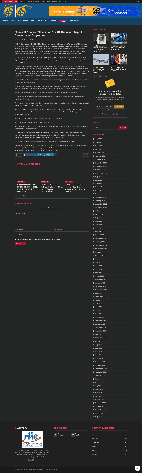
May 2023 (98, 269)
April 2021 (98, 355)
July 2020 (98, 386)
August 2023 (99, 259)
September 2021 (101, 338)
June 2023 (99, 266)
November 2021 (100, 331)
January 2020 (100, 406)
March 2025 (99, 194)
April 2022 (98, 314)
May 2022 (98, 310)
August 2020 (99, 382)
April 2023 (98, 273)
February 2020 (100, 403)
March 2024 (99, 235)
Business (43, 21)
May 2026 (98, 146)
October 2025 (100, 170)
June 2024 (99, 225)
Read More (32, 460)
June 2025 (99, 183)
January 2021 (100, 365)
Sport (54, 21)
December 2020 (101, 369)
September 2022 (101, 297)
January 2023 (100, 283)
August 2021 (99, 341)
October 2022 (100, 293)
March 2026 (99, 153)
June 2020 (99, 389)
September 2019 (101, 413)
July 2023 (98, 262)
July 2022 (98, 303)
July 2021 (98, 345)
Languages (74, 21)
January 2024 (100, 242)
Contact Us (30, 1)
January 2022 (100, 324)
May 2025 (98, 187)
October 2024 (100, 211)
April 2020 (99, 396)
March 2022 (99, 317)
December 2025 (101, 163)
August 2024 (99, 218)
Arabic (60, 1)
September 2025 (101, 173)
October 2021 (100, 334)
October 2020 (100, 376)
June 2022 (99, 307)
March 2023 (99, 276)
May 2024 (98, 228)
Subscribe (119, 106)
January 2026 (100, 160)
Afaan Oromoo (46, 1)
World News (95, 442)
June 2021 (98, 348)
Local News (21, 182)
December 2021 (100, 328)
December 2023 (101, 245)
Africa (94, 450)
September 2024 (101, 214)
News (13, 21)
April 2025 (98, 190)
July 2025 (98, 180)
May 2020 (98, 393)
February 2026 (100, 156)
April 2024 (99, 231)
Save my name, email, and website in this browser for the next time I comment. (39, 239)
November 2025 (101, 166)
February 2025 (100, 197)
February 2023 (100, 279)
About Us (22, 1)
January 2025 (100, 201)
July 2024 (98, 221)
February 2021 (100, 362)
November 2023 (101, 249)
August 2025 (99, 177)
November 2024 (101, 208)
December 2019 (100, 410)
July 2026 (98, 139)
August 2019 (99, 417)
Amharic (37, 1)
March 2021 (99, 358)
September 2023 (101, 256)
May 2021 (98, 351)
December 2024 (101, 204)
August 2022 (99, 300)
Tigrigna (54, 1)
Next (25, 195)
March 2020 (99, 399)
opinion (94, 454)
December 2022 (101, 286)
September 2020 (101, 379)
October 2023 (100, 252)
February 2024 (100, 238)
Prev (19, 195)
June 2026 (99, 142)
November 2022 (101, 290)
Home (5, 21)
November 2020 (101, 372)
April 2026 (98, 149)
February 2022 (100, 321)
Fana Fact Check (27, 21)
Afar (65, 1)
